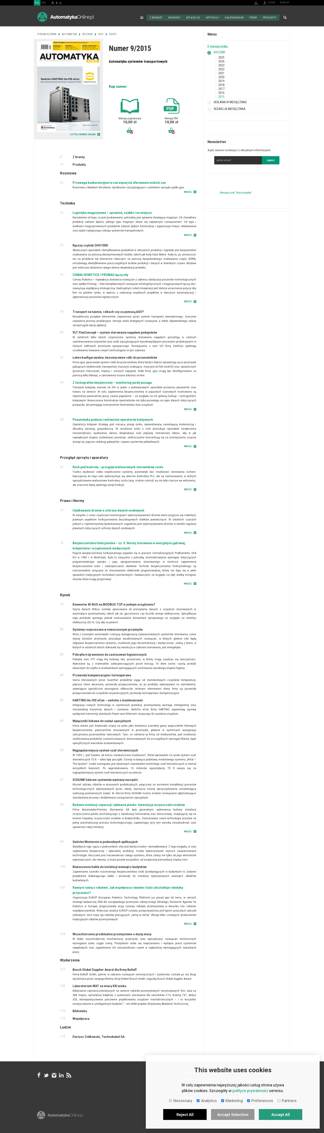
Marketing (232, 1100)
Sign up (284, 2)
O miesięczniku (217, 46)
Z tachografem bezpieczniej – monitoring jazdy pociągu (112, 382)
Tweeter (46, 1075)
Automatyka (69, 33)
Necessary (180, 1100)
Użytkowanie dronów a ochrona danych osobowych (108, 510)
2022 (221, 69)
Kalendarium (235, 17)
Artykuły (213, 17)
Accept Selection (232, 1114)
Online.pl (60, 1119)
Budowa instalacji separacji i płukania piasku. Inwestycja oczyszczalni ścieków (129, 804)
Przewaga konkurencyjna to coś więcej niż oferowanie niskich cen (119, 182)
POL (37, 2)
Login (271, 2)
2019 (221, 80)
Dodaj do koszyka (130, 130)
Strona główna (143, 17)
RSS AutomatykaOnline (68, 1075)
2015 (221, 96)
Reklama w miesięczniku (230, 101)
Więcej (188, 191)
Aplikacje (194, 17)
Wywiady (176, 17)
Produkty (269, 17)
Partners (287, 1100)
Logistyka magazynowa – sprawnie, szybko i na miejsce (112, 212)
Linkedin (61, 1075)
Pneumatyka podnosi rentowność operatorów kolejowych (113, 419)
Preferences (260, 1100)
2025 (221, 57)
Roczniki (219, 52)
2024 (221, 61)
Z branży (157, 17)
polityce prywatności (250, 1090)
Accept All (280, 1114)
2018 (221, 84)
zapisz (271, 159)
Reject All (185, 1114)
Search (285, 17)
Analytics (207, 1100)
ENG (43, 2)
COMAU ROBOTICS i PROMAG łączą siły (100, 274)
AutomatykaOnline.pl (65, 17)
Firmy (253, 17)
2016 (221, 92)
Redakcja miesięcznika (230, 108)
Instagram (53, 1075)
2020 (221, 76)
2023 (221, 65)
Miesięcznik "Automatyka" (236, 192)
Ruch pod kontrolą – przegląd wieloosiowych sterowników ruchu (118, 467)
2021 (221, 72)
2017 (221, 88)
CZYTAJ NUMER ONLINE (83, 134)
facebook (39, 1075)
